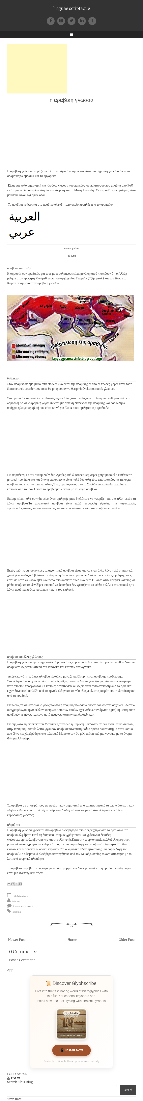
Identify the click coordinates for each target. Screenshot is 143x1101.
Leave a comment (23, 906)
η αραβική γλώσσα (71, 99)
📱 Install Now (71, 1050)
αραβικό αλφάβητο (62, 830)
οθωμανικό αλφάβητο (38, 854)
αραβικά (17, 911)
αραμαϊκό (106, 204)
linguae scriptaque (71, 8)
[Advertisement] (37, 68)
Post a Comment (22, 960)
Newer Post (17, 940)
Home (72, 940)
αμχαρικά (49, 176)
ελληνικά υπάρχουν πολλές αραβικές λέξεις (40, 681)
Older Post (127, 940)
